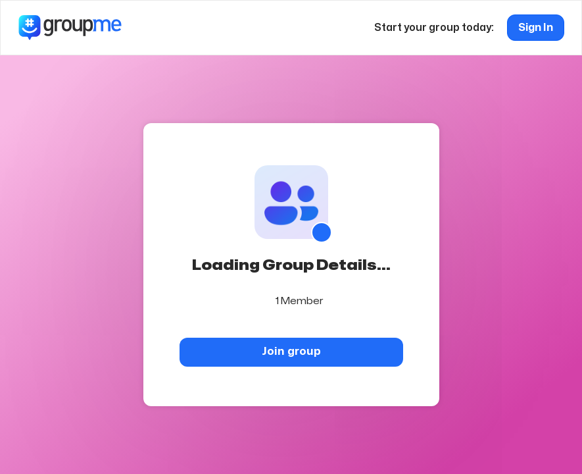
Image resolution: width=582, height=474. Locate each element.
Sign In (535, 27)
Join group (291, 351)
